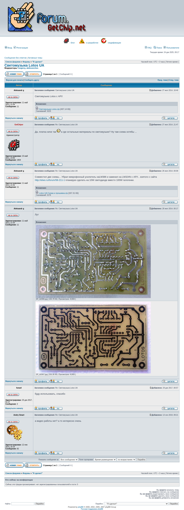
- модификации (114, 43)
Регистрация (21, 48)
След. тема (173, 80)
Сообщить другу (31, 80)
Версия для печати (14, 80)
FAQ (148, 48)
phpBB (80, 507)
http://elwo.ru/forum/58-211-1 (50, 180)
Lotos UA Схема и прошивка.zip (53, 193)
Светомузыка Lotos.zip (49, 109)
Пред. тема (162, 80)
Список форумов (13, 62)
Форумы (26, 62)
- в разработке (91, 43)
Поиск (158, 48)
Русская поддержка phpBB (92, 509)
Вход (8, 48)
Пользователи (171, 48)
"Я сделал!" (37, 62)
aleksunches (32, 68)
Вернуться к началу (14, 118)
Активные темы (35, 58)
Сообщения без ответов (15, 58)
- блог (72, 43)
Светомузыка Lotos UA (24, 65)
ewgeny (21, 68)
